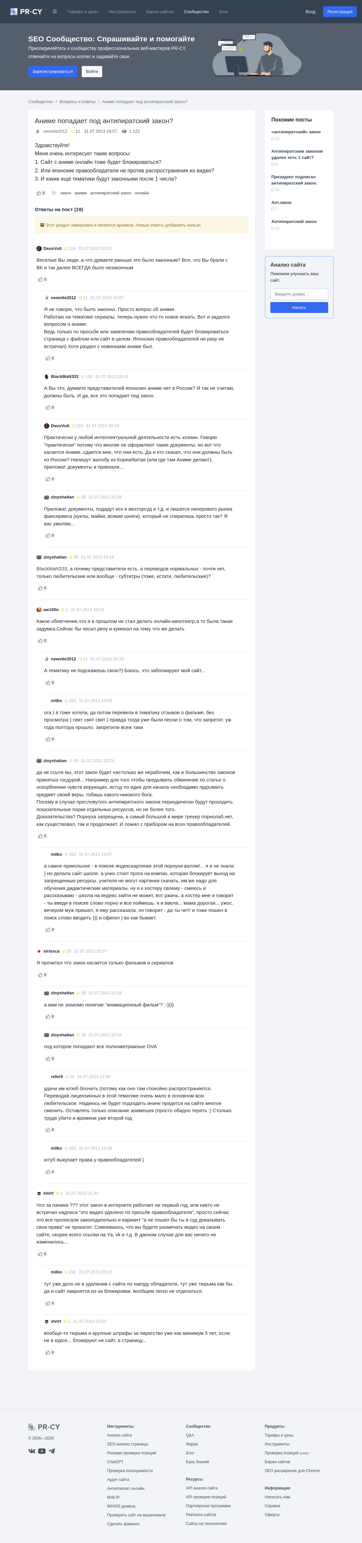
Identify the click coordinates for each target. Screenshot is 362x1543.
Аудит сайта (118, 1479)
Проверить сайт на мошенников (136, 1515)
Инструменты (122, 11)
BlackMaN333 (51, 568)
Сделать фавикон (123, 1524)
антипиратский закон (110, 192)
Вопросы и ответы (77, 101)
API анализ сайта (202, 1488)
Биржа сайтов (160, 11)
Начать (299, 307)
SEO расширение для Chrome (292, 1470)
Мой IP (113, 1497)
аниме (81, 192)
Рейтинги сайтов (201, 1514)
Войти (92, 71)
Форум (192, 1444)
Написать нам (277, 1497)
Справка (272, 1506)
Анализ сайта (287, 265)
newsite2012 (55, 131)
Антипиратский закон (294, 221)
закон (65, 192)
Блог (224, 11)
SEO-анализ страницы (127, 1444)
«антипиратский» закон (296, 131)
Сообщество (196, 11)
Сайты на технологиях (206, 1523)
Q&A (190, 1435)
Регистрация (340, 11)
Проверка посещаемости (130, 1470)
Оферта (272, 1514)
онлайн (142, 192)
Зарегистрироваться (53, 71)
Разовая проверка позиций (131, 1453)
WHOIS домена (121, 1506)
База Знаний (197, 1462)
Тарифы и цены (83, 11)
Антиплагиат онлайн (126, 1488)
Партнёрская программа (208, 1506)
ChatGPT (115, 1462)
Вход (310, 11)
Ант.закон (281, 202)
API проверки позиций (206, 1497)
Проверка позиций (287, 1453)
